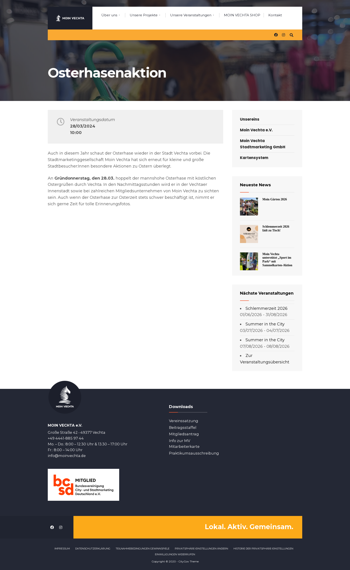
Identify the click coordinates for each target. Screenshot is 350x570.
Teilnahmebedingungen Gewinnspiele (142, 548)
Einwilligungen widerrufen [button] (175, 554)
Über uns (109, 15)
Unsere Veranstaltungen (190, 15)
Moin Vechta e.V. (256, 130)
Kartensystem (254, 157)
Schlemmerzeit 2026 (267, 308)
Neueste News (255, 184)
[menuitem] (113, 14)
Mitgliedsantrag (184, 434)
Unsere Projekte (144, 15)
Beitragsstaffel (182, 427)
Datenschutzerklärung (92, 548)
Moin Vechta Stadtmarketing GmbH (262, 143)
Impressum (62, 548)
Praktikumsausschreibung (194, 453)
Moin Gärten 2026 (274, 199)
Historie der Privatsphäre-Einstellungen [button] (263, 548)
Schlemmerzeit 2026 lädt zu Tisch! (275, 228)
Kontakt (275, 15)
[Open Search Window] (292, 34)
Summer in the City (265, 324)
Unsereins (249, 119)
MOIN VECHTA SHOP (242, 15)
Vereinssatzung (183, 421)
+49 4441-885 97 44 (66, 438)
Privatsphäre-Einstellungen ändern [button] (201, 548)
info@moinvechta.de (67, 455)
